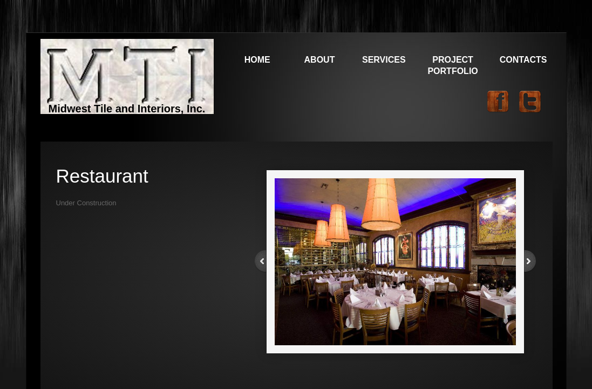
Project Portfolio (452, 65)
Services (384, 59)
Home (257, 59)
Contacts (523, 59)
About (319, 59)
